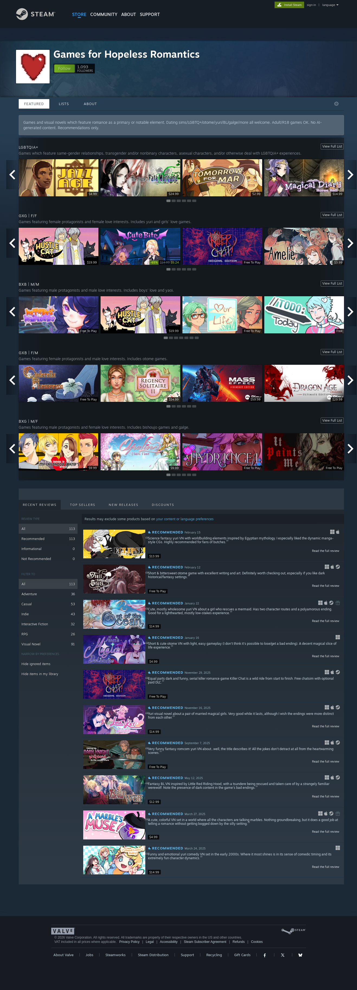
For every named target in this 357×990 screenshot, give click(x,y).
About (128, 14)
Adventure (48, 594)
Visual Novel (48, 644)
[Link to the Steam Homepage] (40, 18)
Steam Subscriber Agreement (205, 942)
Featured (34, 104)
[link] (164, 262)
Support (187, 955)
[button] (64, 68)
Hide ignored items (35, 664)
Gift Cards (242, 955)
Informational (48, 548)
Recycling (214, 955)
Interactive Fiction (48, 624)
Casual (48, 604)
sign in (311, 5)
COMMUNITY (103, 14)
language (328, 5)
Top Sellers (82, 505)
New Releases (124, 505)
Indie (48, 614)
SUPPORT (150, 14)
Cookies (257, 942)
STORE (79, 14)
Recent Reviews (40, 505)
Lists (64, 104)
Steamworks (115, 955)
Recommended (48, 538)
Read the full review (325, 551)
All (48, 528)
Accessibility (169, 942)
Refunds (239, 942)
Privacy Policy (129, 942)
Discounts (163, 505)
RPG (48, 634)
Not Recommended (48, 558)
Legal (150, 942)
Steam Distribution (153, 955)
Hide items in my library (39, 674)
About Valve (63, 955)
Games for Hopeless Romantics (126, 54)
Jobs (89, 955)
